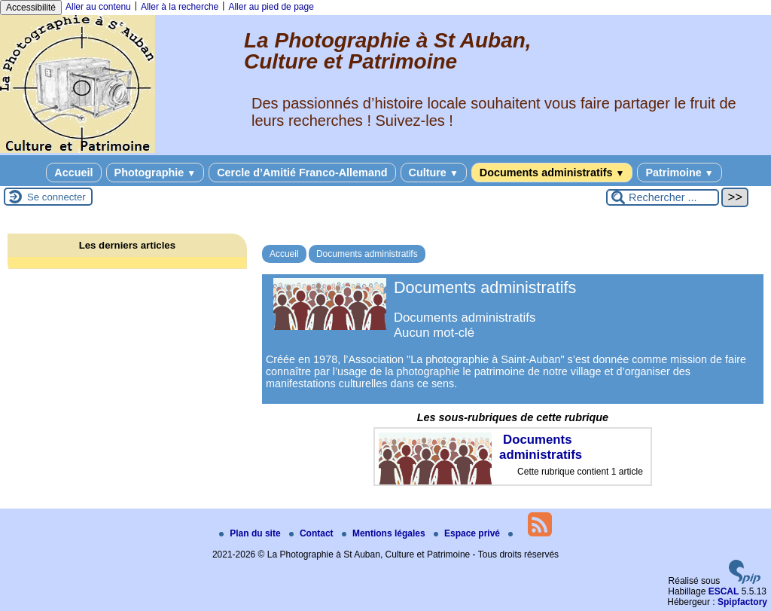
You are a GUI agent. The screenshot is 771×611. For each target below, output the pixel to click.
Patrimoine (679, 172)
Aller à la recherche (179, 7)
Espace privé (468, 533)
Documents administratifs (552, 172)
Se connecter (56, 197)
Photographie (155, 172)
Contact (312, 533)
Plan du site (251, 533)
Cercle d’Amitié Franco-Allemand (302, 172)
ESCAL (724, 591)
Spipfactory (742, 602)
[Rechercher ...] (662, 197)
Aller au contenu (98, 7)
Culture (434, 172)
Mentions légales (385, 533)
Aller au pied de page (270, 7)
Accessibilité (31, 7)
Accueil (73, 172)
